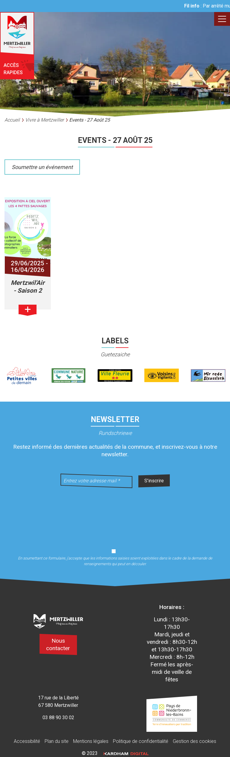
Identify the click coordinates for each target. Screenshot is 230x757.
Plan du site (57, 741)
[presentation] (115, 514)
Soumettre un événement (42, 167)
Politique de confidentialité (140, 741)
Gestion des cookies (194, 741)
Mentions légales (90, 741)
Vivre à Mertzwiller (44, 120)
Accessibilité (27, 741)
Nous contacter (58, 644)
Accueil (12, 120)
